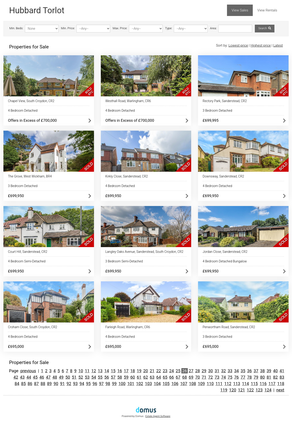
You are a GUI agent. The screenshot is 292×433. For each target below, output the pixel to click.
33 (230, 370)
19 (139, 370)
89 (49, 383)
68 (184, 377)
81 (269, 377)
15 (113, 370)
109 (201, 383)
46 (41, 377)
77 (243, 377)
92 (69, 383)
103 (148, 383)
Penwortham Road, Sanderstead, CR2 (229, 327)
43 (22, 377)
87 (36, 383)
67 (178, 377)
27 (191, 370)
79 (256, 377)
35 (243, 370)
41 (282, 370)
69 (191, 377)
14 (106, 370)
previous (28, 370)
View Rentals (267, 10)
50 (67, 377)
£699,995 (211, 120)
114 (245, 383)
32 (223, 370)
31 (217, 370)
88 (43, 383)
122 (250, 390)
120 (232, 390)
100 (121, 383)
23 (165, 370)
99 (114, 383)
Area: (213, 28)
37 (256, 370)
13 (100, 370)
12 (93, 370)
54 (93, 377)
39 (269, 370)
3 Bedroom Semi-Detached (124, 261)
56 (106, 377)
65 (165, 377)
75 (230, 377)
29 (204, 370)
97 (101, 383)
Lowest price (238, 45)
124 (267, 390)
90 (56, 383)
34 (236, 370)
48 (54, 377)
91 (62, 383)
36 (249, 370)
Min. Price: (68, 28)
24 (171, 370)
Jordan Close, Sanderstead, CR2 (225, 251)
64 (158, 377)
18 (132, 370)
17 (126, 370)
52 (80, 377)
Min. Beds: (16, 28)
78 (249, 377)
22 (158, 370)
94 (82, 383)
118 (280, 383)
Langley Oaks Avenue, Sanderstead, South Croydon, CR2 (144, 251)
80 (262, 377)
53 (87, 377)
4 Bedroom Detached (22, 110)
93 (75, 383)
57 (113, 377)
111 (219, 383)
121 (241, 390)
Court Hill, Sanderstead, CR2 (27, 251)
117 (272, 383)
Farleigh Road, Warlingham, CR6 (127, 327)
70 (197, 377)
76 (236, 377)
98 (107, 383)
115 (254, 383)
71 (204, 377)
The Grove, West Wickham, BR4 (30, 176)
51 (74, 377)
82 (275, 377)
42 (15, 377)
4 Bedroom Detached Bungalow (225, 261)
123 (259, 390)
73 (217, 377)
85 (23, 383)
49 (61, 377)
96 (94, 383)
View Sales (240, 10)
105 (166, 383)
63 (152, 377)
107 (183, 383)
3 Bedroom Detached (217, 110)
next (280, 390)
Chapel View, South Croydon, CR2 (31, 101)
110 (210, 383)
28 (197, 370)
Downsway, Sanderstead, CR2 (223, 176)
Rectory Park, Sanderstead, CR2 (225, 101)
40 (275, 370)
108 (192, 383)
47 (48, 377)
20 (145, 370)
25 (178, 370)
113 (236, 383)
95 (88, 383)
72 (210, 377)
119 (223, 390)
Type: (168, 28)
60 (132, 377)
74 (223, 377)
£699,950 (16, 195)
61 (139, 377)
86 (30, 383)
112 (227, 383)
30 (210, 370)
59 (126, 377)
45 (35, 377)
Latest (278, 45)
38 (262, 370)
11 (87, 370)
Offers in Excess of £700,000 (32, 120)
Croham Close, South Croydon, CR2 (32, 327)
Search (264, 28)
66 (171, 377)
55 (100, 377)
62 (145, 377)
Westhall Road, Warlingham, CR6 (128, 101)
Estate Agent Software (157, 416)
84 (17, 383)
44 (28, 377)
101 (130, 383)
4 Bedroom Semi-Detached (26, 261)
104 (157, 383)
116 (263, 383)
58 (119, 377)
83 (282, 377)
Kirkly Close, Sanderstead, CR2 (126, 176)
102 (139, 383)
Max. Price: (120, 28)
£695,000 (16, 346)
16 (119, 370)
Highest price (260, 45)
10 (80, 370)
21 (152, 370)
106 (174, 383)
